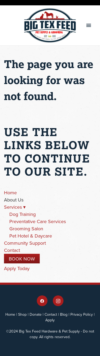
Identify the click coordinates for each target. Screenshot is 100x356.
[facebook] (42, 300)
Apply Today (17, 268)
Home (10, 192)
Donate (36, 314)
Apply (50, 320)
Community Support (25, 243)
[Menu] (88, 25)
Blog (63, 314)
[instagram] (58, 300)
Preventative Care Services (37, 221)
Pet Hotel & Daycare (30, 235)
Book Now (22, 258)
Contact (12, 250)
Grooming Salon (26, 228)
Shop (22, 314)
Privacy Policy (81, 314)
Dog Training (22, 214)
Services (15, 207)
